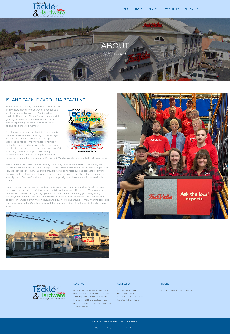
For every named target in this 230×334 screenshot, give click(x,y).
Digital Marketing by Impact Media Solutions (115, 328)
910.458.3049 (131, 290)
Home (107, 53)
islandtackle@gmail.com (128, 300)
